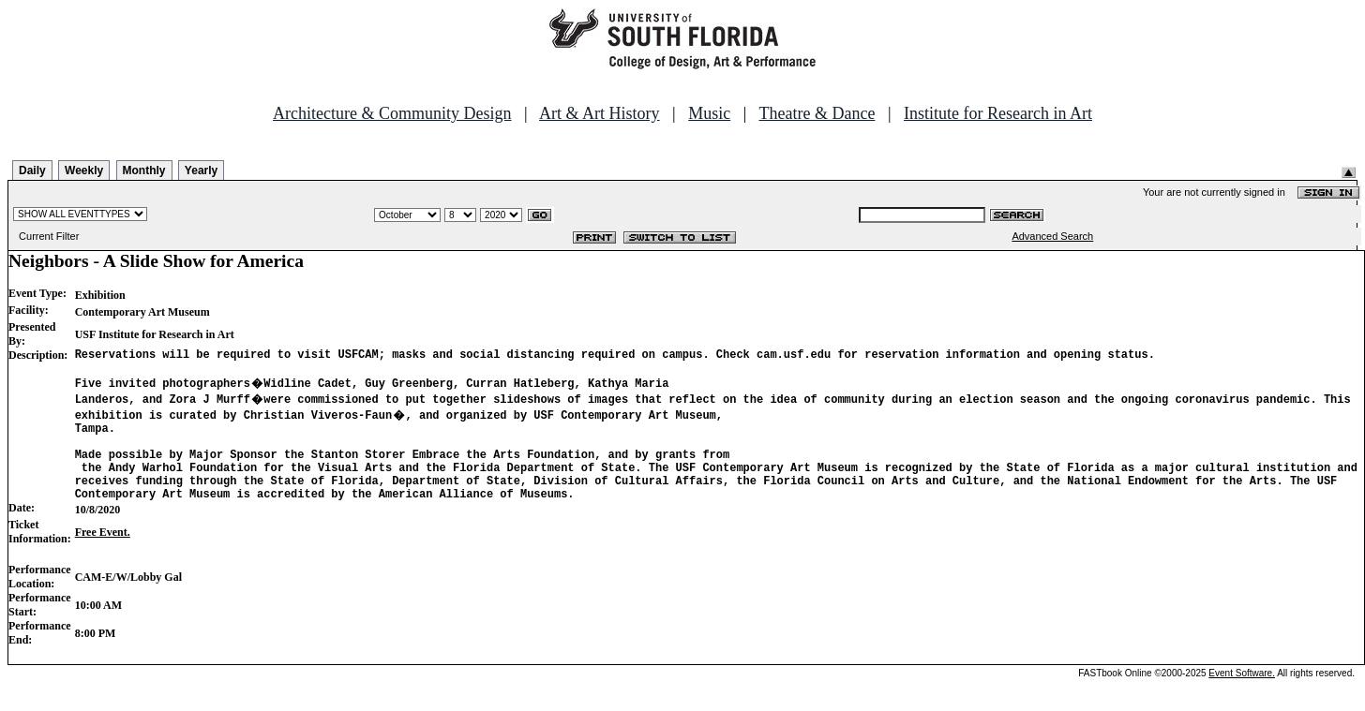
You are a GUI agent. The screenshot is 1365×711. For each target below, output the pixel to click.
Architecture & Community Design (392, 113)
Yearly (201, 170)
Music (709, 113)
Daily (32, 170)
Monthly (144, 170)
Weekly (84, 170)
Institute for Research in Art (998, 113)
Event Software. (1241, 695)
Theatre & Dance (816, 113)
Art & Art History (599, 113)
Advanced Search (1052, 236)
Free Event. (102, 554)
